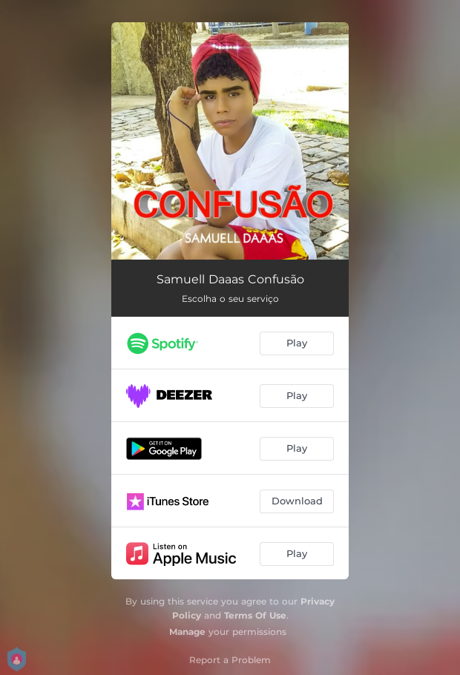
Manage (187, 631)
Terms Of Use (255, 615)
